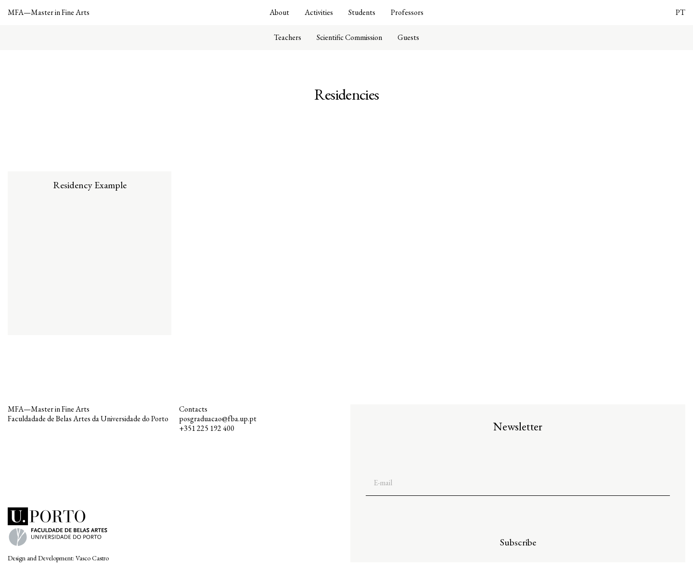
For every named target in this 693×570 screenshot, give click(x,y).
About (279, 12)
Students (361, 12)
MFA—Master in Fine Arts (49, 12)
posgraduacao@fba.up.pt (218, 419)
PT (680, 12)
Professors (407, 12)
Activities (319, 12)
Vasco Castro (92, 558)
